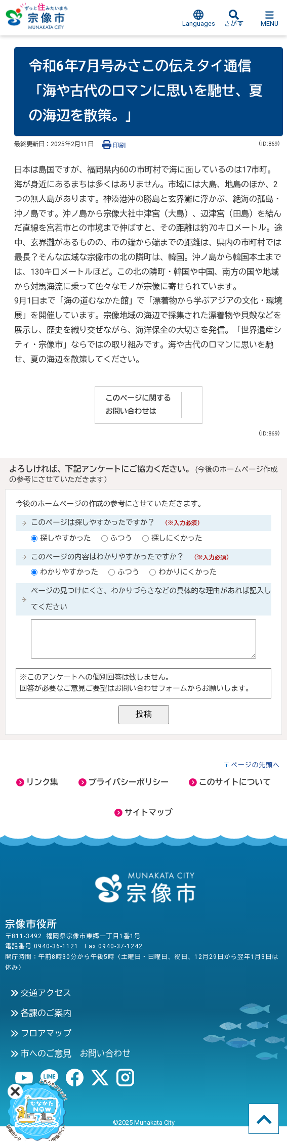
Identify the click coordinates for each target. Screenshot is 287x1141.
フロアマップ (40, 1033)
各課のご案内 (40, 1013)
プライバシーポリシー (123, 782)
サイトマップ (143, 812)
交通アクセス (40, 993)
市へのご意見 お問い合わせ (70, 1053)
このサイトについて (230, 782)
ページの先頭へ (255, 765)
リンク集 (37, 782)
